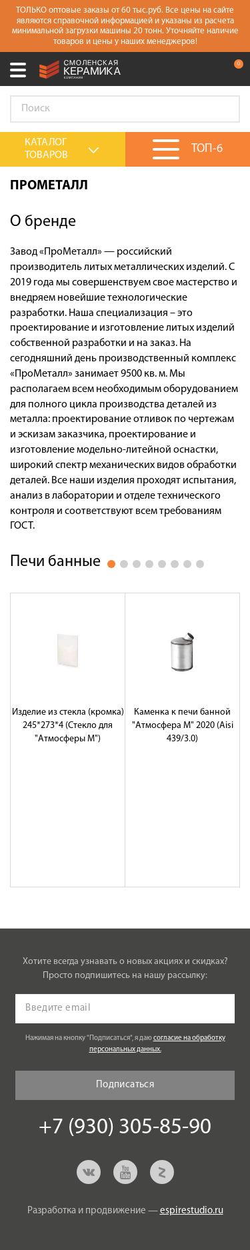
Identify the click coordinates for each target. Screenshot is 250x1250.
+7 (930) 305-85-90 (206, 69)
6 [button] (175, 564)
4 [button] (149, 564)
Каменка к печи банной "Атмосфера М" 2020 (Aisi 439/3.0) (182, 725)
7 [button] (187, 564)
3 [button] (137, 564)
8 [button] (200, 564)
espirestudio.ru (191, 1211)
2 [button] (124, 564)
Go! (222, 109)
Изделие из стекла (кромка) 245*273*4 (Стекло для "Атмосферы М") (68, 725)
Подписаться (125, 1085)
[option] (68, 740)
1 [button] (111, 564)
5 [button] (162, 564)
